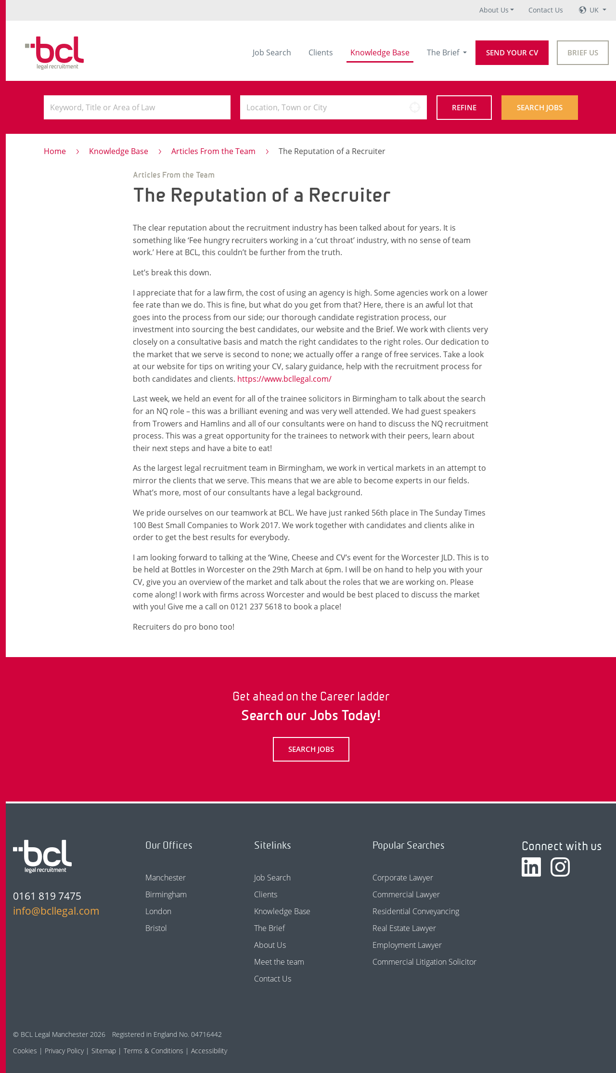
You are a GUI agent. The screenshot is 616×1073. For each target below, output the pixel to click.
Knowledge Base (380, 52)
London (158, 911)
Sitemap (103, 1050)
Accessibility (209, 1050)
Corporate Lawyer (402, 877)
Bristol (156, 928)
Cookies (25, 1050)
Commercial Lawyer (406, 894)
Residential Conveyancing (415, 911)
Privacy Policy (64, 1050)
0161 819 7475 (47, 896)
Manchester (165, 877)
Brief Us (582, 52)
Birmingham (166, 894)
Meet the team (279, 962)
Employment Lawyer (407, 945)
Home (55, 151)
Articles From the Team (213, 151)
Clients (320, 52)
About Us (494, 9)
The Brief (444, 52)
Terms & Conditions (153, 1050)
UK (595, 9)
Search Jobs (540, 107)
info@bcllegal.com (56, 911)
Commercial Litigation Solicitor (424, 962)
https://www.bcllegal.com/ (284, 379)
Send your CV (512, 52)
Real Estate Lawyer (404, 928)
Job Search (272, 52)
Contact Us (545, 9)
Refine (464, 107)
